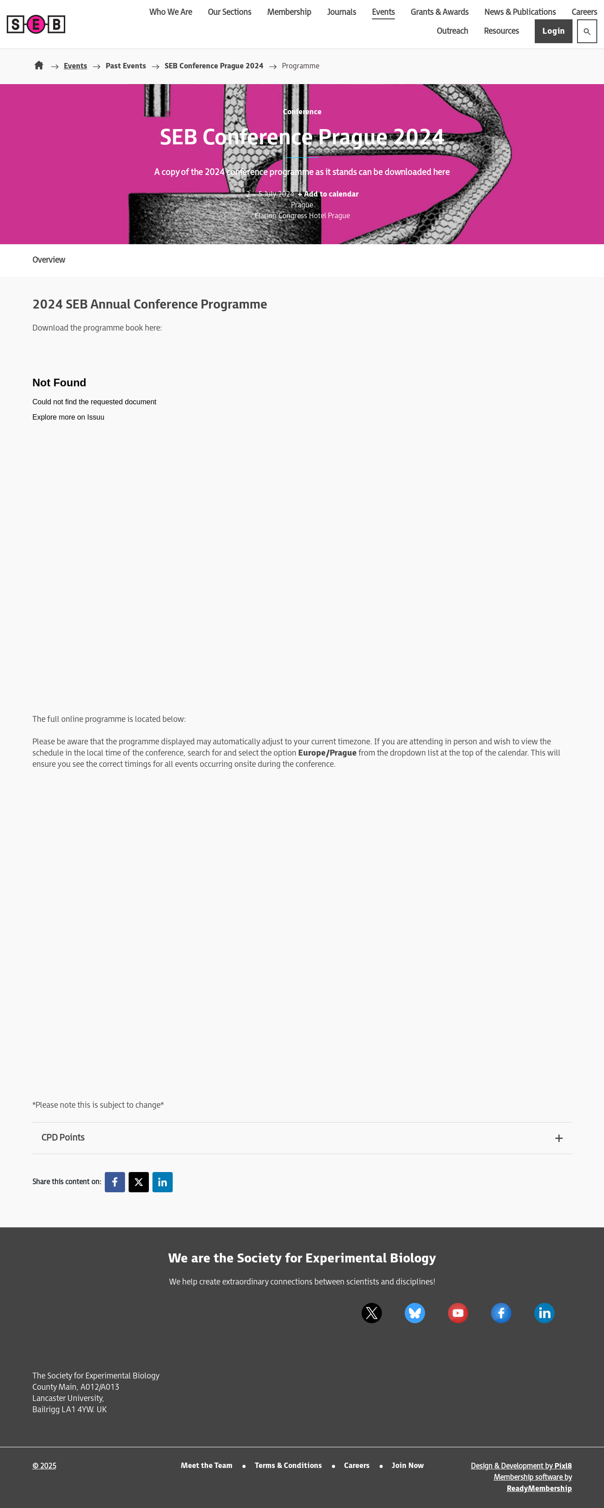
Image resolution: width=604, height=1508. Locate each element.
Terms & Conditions (288, 1466)
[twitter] (372, 1313)
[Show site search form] (587, 31)
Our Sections (229, 12)
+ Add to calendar (328, 194)
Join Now (408, 1466)
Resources (501, 31)
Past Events (126, 66)
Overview (48, 260)
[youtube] (458, 1313)
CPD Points (63, 1137)
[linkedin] (545, 1313)
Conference (302, 112)
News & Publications (520, 12)
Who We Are (170, 12)
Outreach (452, 31)
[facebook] (501, 1313)
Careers (584, 12)
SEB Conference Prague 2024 (214, 66)
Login (553, 31)
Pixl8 (563, 1466)
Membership (289, 12)
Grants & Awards (440, 12)
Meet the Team (207, 1466)
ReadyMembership (539, 1489)
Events (383, 12)
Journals (341, 12)
